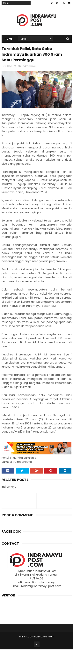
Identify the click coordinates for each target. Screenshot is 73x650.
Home (9, 39)
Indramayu (29, 66)
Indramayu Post (43, 637)
